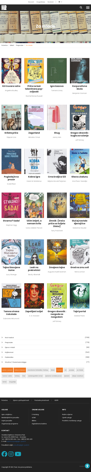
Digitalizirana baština (39, 424)
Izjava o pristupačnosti (21, 400)
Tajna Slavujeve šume (11, 269)
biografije (12, 382)
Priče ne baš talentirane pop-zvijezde (34, 89)
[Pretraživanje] (82, 7)
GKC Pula (14, 467)
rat (65, 370)
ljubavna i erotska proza (53, 376)
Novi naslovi (47, 337)
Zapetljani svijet (34, 311)
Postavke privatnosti (42, 400)
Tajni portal (79, 311)
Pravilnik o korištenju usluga (71, 421)
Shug (57, 132)
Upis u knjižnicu (7, 414)
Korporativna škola (79, 87)
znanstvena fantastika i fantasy (38, 370)
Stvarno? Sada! (11, 220)
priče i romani (7, 370)
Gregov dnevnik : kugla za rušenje (79, 134)
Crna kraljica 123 (57, 176)
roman (59, 370)
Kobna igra (34, 176)
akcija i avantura (77, 376)
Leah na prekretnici (34, 269)
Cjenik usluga (67, 418)
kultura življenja (20, 370)
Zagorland (34, 132)
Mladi (12, 45)
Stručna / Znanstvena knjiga (47, 362)
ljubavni (66, 376)
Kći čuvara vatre (11, 86)
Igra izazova (56, 86)
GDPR (56, 400)
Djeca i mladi (47, 347)
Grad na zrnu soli (79, 267)
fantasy (17, 376)
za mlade (80, 370)
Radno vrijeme (67, 414)
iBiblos (34, 421)
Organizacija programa (10, 424)
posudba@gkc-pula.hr (21, 445)
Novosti (31, 2)
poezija (71, 370)
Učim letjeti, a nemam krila (34, 222)
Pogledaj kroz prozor (11, 178)
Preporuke (19, 45)
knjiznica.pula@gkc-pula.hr (16, 441)
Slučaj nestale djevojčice (79, 222)
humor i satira (7, 376)
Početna (5, 45)
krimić (5, 382)
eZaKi (34, 418)
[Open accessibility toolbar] (87, 465)
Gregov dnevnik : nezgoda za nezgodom (57, 314)
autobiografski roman (35, 376)
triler (23, 376)
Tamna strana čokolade (11, 313)
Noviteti (51, 2)
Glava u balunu (79, 176)
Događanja (41, 2)
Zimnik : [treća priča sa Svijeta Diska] (56, 223)
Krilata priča (11, 132)
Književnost (47, 352)
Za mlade (29, 45)
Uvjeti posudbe (7, 421)
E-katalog (35, 414)
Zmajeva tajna (57, 267)
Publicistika (47, 357)
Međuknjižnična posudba (10, 418)
